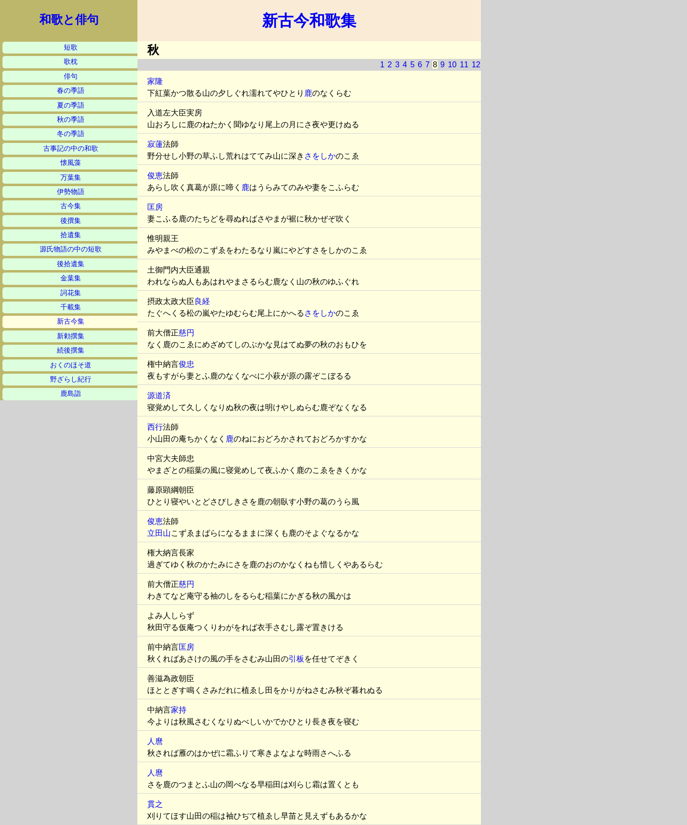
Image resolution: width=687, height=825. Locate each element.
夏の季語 (70, 105)
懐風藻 (70, 162)
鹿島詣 (70, 393)
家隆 (155, 81)
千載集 (70, 307)
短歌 (71, 47)
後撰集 (70, 220)
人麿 (155, 741)
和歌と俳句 (69, 19)
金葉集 (70, 278)
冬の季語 (70, 134)
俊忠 (186, 364)
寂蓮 (155, 144)
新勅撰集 (70, 336)
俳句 (71, 76)
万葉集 (70, 177)
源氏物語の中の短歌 (71, 249)
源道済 (159, 395)
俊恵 (155, 175)
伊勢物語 (70, 191)
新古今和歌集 (309, 20)
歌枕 (71, 61)
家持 (178, 710)
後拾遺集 (70, 264)
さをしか (320, 156)
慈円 (186, 333)
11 (464, 64)
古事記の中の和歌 (70, 148)
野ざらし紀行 (70, 379)
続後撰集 (70, 350)
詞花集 (70, 293)
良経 (202, 301)
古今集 (70, 206)
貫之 (155, 804)
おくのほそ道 (70, 365)
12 (476, 64)
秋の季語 (70, 119)
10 (452, 64)
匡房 (155, 207)
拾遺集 (70, 235)
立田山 (159, 533)
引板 (296, 659)
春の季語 (70, 90)
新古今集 (70, 321)
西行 (155, 427)
